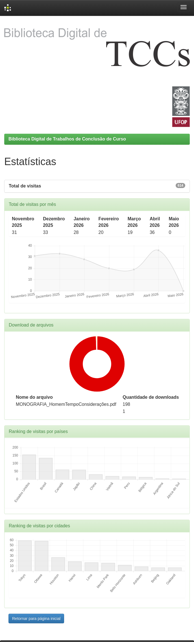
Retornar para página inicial (36, 618)
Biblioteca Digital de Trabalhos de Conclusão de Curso (67, 138)
